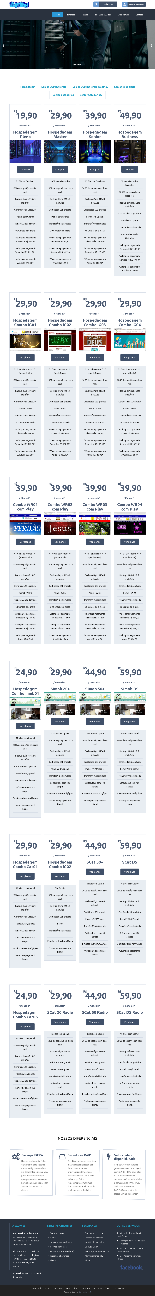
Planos (85, 15)
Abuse (87, 1260)
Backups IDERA (91, 1247)
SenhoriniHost (85, 1292)
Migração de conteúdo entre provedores (131, 1242)
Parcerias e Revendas (59, 1256)
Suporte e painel (57, 1233)
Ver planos (25, 357)
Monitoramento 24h (94, 1256)
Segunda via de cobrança (61, 1242)
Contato (139, 15)
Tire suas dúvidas (103, 15)
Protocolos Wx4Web (94, 1238)
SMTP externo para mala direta (129, 1257)
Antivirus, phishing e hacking (97, 1251)
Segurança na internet (95, 1233)
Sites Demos (123, 15)
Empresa (71, 15)
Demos (53, 1238)
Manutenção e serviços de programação (130, 1249)
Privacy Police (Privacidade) (62, 1251)
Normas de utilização (59, 1247)
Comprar (25, 169)
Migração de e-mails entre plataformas (130, 1234)
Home (57, 15)
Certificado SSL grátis (94, 1242)
